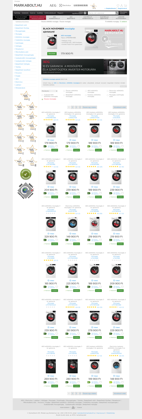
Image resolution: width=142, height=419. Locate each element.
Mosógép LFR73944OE (72, 304)
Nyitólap (17, 13)
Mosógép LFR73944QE (94, 304)
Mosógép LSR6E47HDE (94, 116)
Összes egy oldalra (89, 107)
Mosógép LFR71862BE (94, 210)
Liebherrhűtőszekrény (121, 17)
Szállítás (40, 13)
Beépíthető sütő (90, 400)
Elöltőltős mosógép (75, 402)
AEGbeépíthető (71, 17)
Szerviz (32, 13)
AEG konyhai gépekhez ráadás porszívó (38, 17)
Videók (79, 407)
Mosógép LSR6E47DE (94, 352)
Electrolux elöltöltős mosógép (69, 83)
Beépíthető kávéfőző (59, 402)
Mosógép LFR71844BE (50, 163)
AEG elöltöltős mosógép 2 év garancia (51, 113)
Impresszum (101, 413)
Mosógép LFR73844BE (116, 304)
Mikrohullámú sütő (29, 402)
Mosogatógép (71, 400)
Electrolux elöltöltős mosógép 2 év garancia (72, 206)
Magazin (60, 13)
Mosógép (17, 1)
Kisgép (47, 402)
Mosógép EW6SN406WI (116, 352)
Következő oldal (120, 107)
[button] (105, 38)
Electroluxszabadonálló (87, 17)
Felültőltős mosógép (90, 402)
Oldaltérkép (110, 413)
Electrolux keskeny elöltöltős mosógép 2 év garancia (116, 348)
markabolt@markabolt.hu (86, 413)
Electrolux (29, 400)
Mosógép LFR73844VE (72, 163)
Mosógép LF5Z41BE (116, 257)
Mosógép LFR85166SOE (51, 210)
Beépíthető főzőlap (104, 400)
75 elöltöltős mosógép (112, 21)
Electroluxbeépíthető (104, 17)
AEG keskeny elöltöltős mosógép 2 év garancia (72, 113)
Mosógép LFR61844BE (94, 163)
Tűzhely (80, 400)
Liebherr (37, 400)
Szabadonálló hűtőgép (73, 404)
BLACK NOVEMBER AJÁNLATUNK (21, 17)
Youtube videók (73, 407)
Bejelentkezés (110, 8)
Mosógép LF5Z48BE (51, 257)
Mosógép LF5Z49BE (94, 257)
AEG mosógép (66, 35)
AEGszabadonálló (54, 17)
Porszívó (41, 402)
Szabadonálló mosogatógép (54, 404)
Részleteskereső (123, 12)
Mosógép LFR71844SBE (73, 257)
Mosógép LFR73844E (51, 352)
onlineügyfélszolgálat (77, 12)
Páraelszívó (116, 400)
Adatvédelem (64, 407)
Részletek (52, 53)
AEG (55, 83)
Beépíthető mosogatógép (108, 402)
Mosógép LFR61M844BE (51, 116)
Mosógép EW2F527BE (72, 210)
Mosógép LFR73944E (73, 352)
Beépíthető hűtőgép (90, 404)
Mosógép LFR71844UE (116, 210)
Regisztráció (122, 8)
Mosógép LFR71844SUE (51, 304)
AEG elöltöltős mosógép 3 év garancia (51, 206)
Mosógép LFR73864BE (116, 163)
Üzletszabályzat (50, 13)
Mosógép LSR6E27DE (73, 116)
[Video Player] (105, 39)
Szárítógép (61, 400)
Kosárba (54, 150)
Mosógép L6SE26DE (116, 116)
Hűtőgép (44, 400)
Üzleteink (25, 13)
